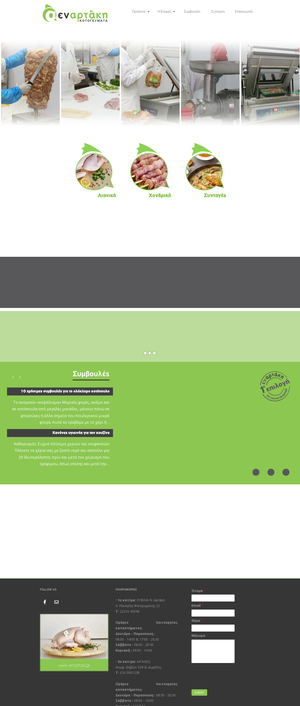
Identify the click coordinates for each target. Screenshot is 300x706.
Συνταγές (218, 12)
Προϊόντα (138, 12)
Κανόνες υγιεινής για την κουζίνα (80, 433)
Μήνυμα (198, 635)
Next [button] (20, 377)
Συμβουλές (192, 12)
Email (196, 605)
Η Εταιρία (164, 12)
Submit (199, 692)
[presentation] (227, 679)
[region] (150, 83)
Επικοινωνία (243, 12)
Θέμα (195, 620)
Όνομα (197, 590)
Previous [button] (13, 377)
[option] (60, 429)
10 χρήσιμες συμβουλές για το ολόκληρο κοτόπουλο (65, 391)
